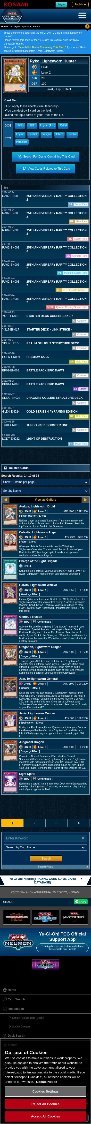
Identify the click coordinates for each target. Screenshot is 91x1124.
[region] (45, 1081)
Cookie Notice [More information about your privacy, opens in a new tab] (46, 1082)
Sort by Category (21, 1026)
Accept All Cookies (45, 1116)
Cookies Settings (46, 1091)
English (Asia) (47, 125)
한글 (32, 125)
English (20, 134)
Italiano (59, 134)
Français (46, 134)
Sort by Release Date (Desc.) (28, 1018)
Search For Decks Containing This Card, (42, 47)
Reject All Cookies (45, 1104)
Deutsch (33, 134)
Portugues (21, 142)
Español (72, 134)
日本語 (20, 125)
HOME (4, 26)
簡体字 (63, 125)
